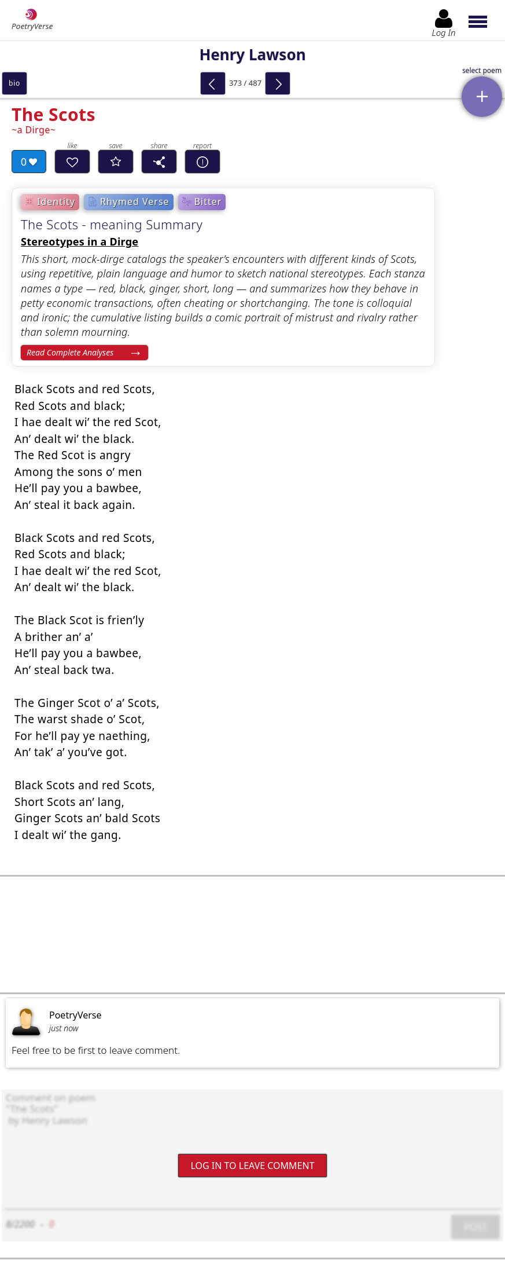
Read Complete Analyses (70, 352)
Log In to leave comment (252, 1165)
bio (14, 83)
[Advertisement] (252, 934)
